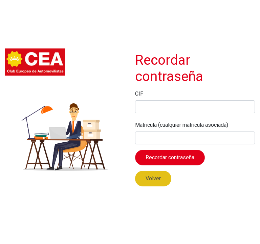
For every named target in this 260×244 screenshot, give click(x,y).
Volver (153, 178)
